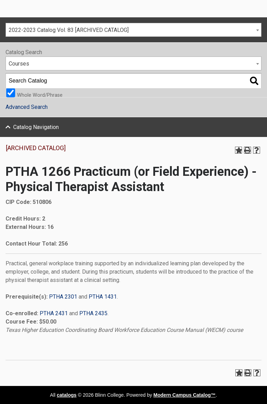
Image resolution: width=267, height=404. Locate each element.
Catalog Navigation (36, 127)
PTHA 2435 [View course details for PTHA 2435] (93, 313)
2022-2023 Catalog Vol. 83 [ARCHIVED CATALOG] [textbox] (69, 30)
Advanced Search (27, 107)
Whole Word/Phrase (40, 94)
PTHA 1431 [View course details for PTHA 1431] (103, 296)
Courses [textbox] (19, 63)
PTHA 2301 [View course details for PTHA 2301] (63, 296)
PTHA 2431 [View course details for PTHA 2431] (54, 313)
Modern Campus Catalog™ (184, 395)
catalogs (66, 395)
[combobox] (133, 30)
